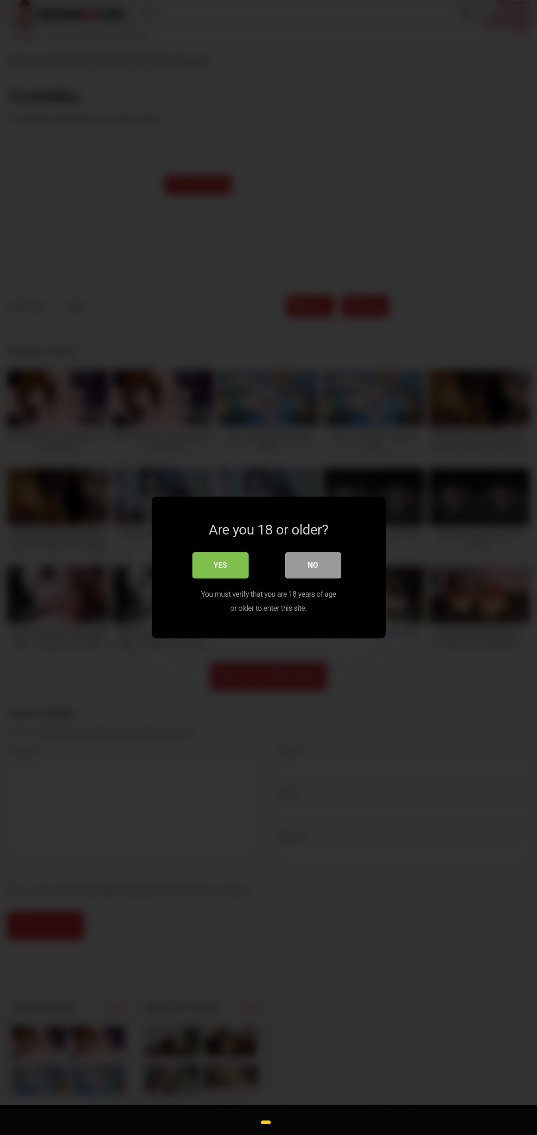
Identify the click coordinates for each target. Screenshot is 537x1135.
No (313, 565)
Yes (220, 565)
